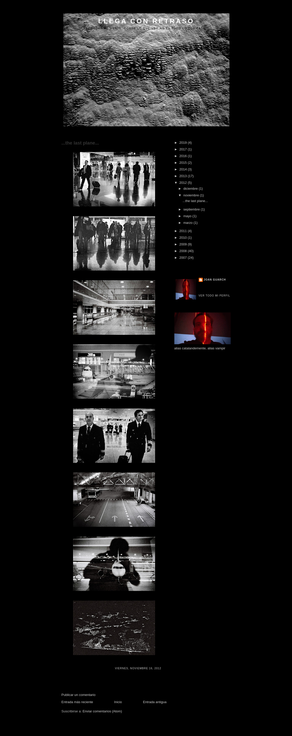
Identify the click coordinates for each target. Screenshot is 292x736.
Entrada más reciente (77, 702)
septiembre (192, 209)
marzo (188, 223)
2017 (183, 149)
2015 (183, 163)
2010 (183, 238)
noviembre (191, 195)
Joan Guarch (215, 279)
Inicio (118, 702)
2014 (183, 169)
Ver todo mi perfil (214, 295)
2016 (183, 156)
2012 (183, 183)
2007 (183, 258)
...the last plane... (80, 143)
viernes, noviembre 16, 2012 (138, 668)
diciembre (191, 188)
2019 (183, 143)
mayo (187, 216)
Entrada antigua (155, 702)
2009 (183, 244)
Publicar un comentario (79, 695)
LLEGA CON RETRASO (146, 21)
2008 (183, 251)
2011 (183, 231)
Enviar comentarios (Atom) (102, 711)
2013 (183, 176)
